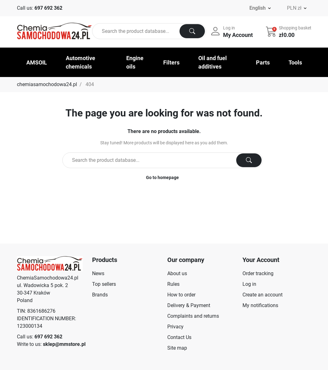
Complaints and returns (193, 316)
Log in (249, 284)
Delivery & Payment (188, 305)
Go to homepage (162, 177)
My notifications (260, 305)
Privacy (175, 327)
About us (177, 273)
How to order (181, 295)
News (98, 273)
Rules (173, 284)
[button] (289, 31)
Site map (177, 348)
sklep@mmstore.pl (64, 344)
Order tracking (257, 273)
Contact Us (179, 337)
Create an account (262, 295)
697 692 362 (48, 8)
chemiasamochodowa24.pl (47, 84)
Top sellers (104, 284)
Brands (100, 295)
